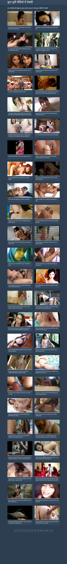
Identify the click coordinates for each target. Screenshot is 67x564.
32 (46, 530)
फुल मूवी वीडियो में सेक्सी (20, 2)
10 (41, 530)
